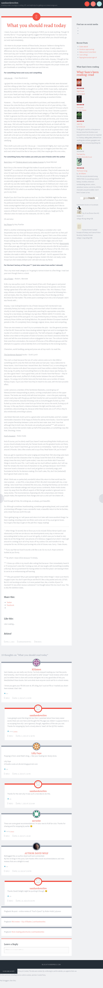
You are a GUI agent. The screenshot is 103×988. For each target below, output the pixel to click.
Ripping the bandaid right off (88, 57)
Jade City (79, 124)
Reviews (39, 642)
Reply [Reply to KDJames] (8, 698)
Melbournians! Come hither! (87, 52)
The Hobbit (80, 107)
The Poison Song (82, 171)
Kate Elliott (81, 94)
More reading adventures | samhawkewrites (28, 932)
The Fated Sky (81, 154)
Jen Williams (82, 174)
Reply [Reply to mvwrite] (8, 836)
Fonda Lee (81, 127)
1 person (15, 731)
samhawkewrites (9, 2)
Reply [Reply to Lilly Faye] (8, 774)
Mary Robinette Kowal (85, 157)
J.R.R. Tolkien (82, 110)
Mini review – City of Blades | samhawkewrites (28, 921)
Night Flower (80, 91)
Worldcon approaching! (86, 49)
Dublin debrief (83, 47)
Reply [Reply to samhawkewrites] (11, 736)
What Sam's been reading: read (88, 73)
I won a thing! (83, 55)
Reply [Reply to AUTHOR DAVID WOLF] (8, 871)
